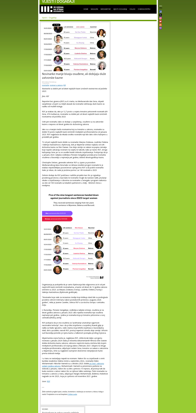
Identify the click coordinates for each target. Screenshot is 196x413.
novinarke (45, 85)
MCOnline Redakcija (49, 82)
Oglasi (132, 9)
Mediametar (106, 9)
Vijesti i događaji (120, 9)
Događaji (52, 17)
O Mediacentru (144, 9)
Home (86, 9)
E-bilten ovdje (72, 394)
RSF (64, 85)
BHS (160, 6)
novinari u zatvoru (56, 85)
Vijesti (44, 17)
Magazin (94, 9)
